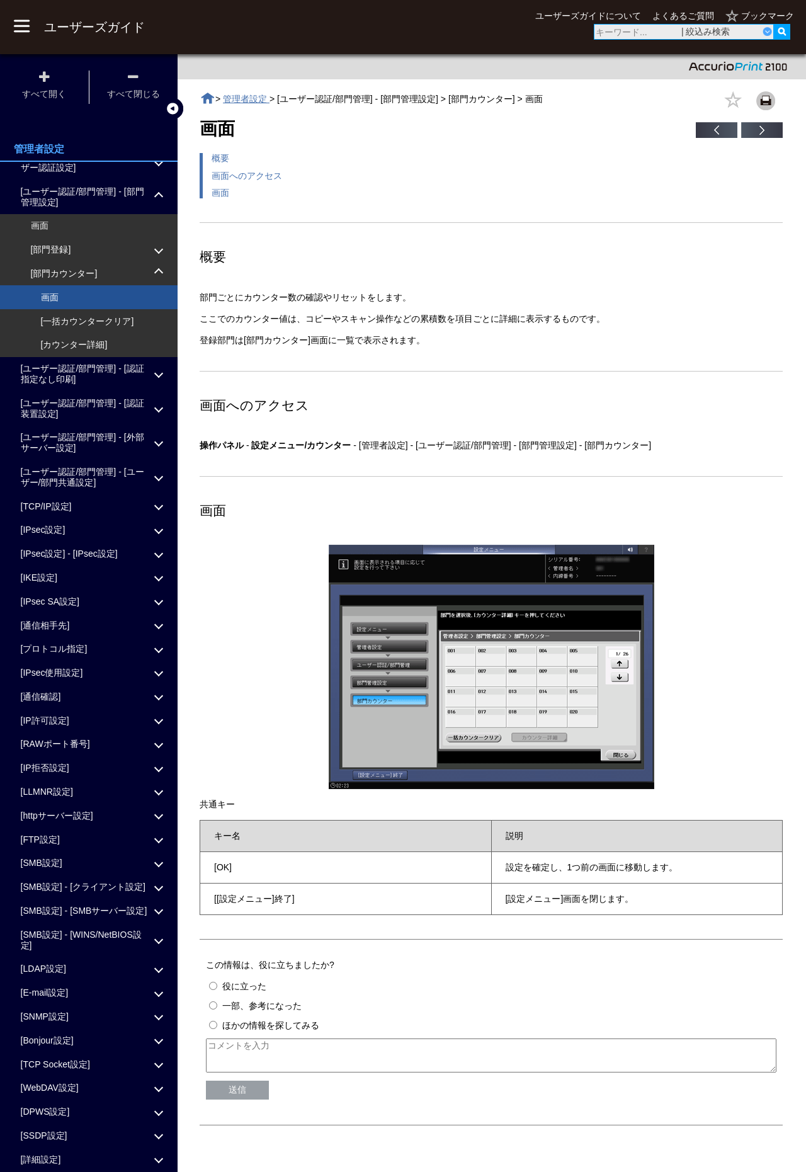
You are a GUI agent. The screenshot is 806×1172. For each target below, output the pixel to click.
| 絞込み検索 (705, 31)
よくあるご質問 (683, 16)
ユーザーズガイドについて (588, 16)
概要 (220, 158)
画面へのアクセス (247, 176)
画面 (220, 193)
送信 (237, 1095)
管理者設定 (246, 99)
